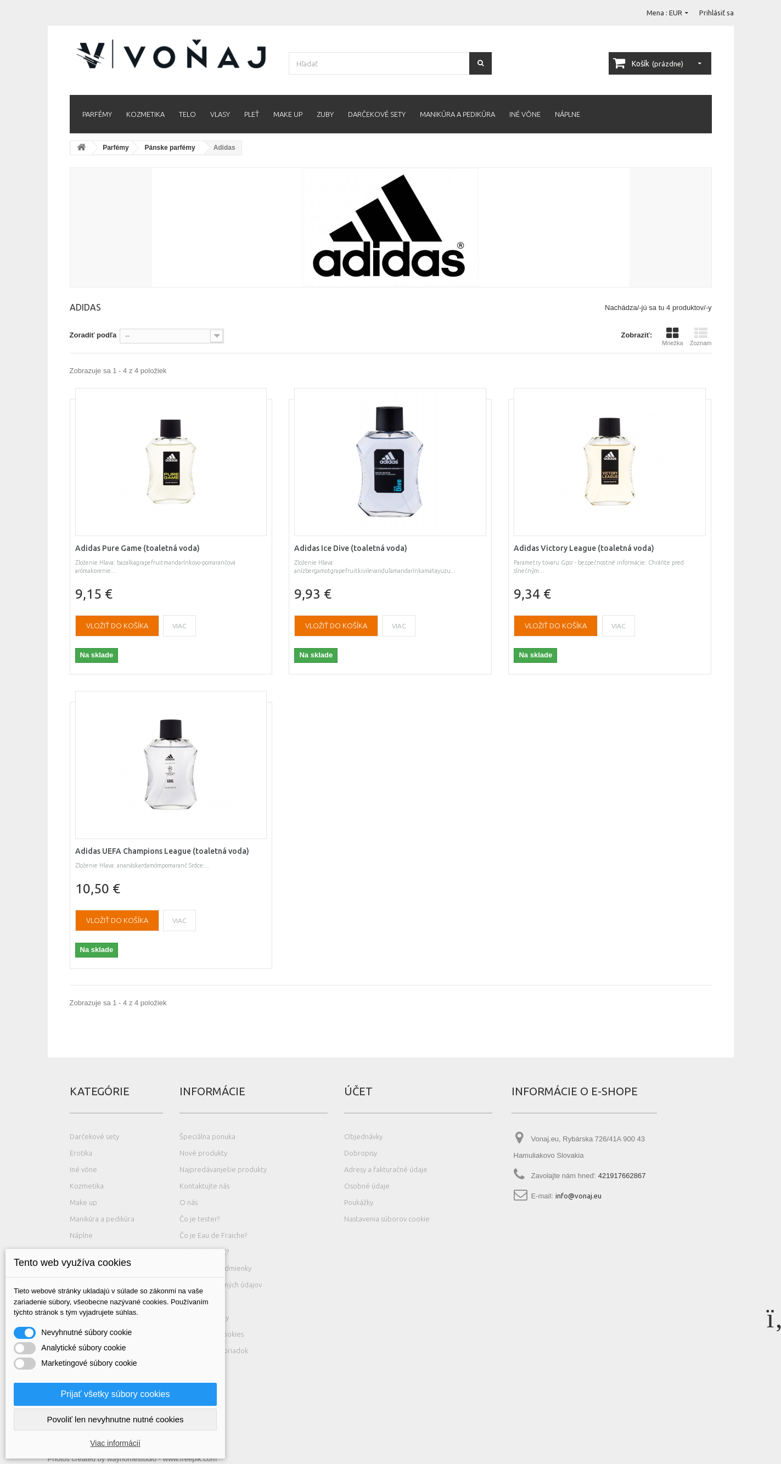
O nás (188, 1202)
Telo (187, 114)
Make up (287, 114)
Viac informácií (115, 1443)
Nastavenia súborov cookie (387, 1219)
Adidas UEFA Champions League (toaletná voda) (162, 851)
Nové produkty (203, 1153)
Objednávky (363, 1136)
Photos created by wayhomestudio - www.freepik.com (132, 1459)
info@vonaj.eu (578, 1196)
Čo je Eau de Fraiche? (213, 1235)
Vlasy (220, 114)
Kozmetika (145, 114)
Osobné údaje (367, 1186)
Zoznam (701, 336)
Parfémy (97, 114)
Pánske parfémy (170, 147)
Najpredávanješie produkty (223, 1169)
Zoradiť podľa (93, 335)
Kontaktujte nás (204, 1186)
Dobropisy (360, 1153)
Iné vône (525, 114)
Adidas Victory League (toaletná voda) (584, 548)
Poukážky (358, 1202)
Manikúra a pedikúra (457, 114)
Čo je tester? (199, 1219)
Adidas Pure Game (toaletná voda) (137, 548)
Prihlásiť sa (716, 12)
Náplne (567, 114)
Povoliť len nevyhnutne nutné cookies (115, 1419)
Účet (358, 1091)
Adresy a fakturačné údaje (386, 1169)
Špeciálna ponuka (207, 1136)
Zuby (325, 114)
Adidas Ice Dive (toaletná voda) (350, 548)
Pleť (251, 114)
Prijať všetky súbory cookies (115, 1394)
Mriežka (672, 336)
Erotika (81, 1153)
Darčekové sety (377, 114)
